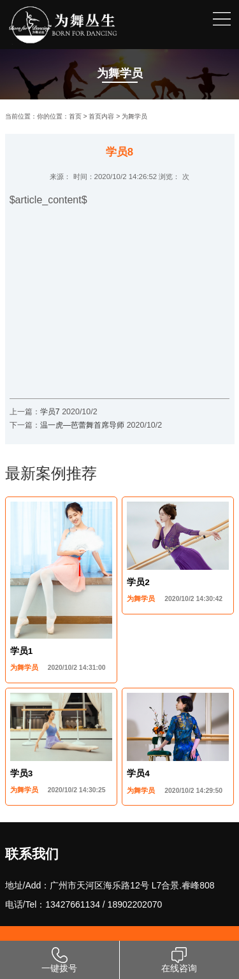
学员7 (50, 411)
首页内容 (101, 116)
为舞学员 (134, 116)
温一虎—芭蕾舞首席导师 (83, 425)
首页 (75, 116)
